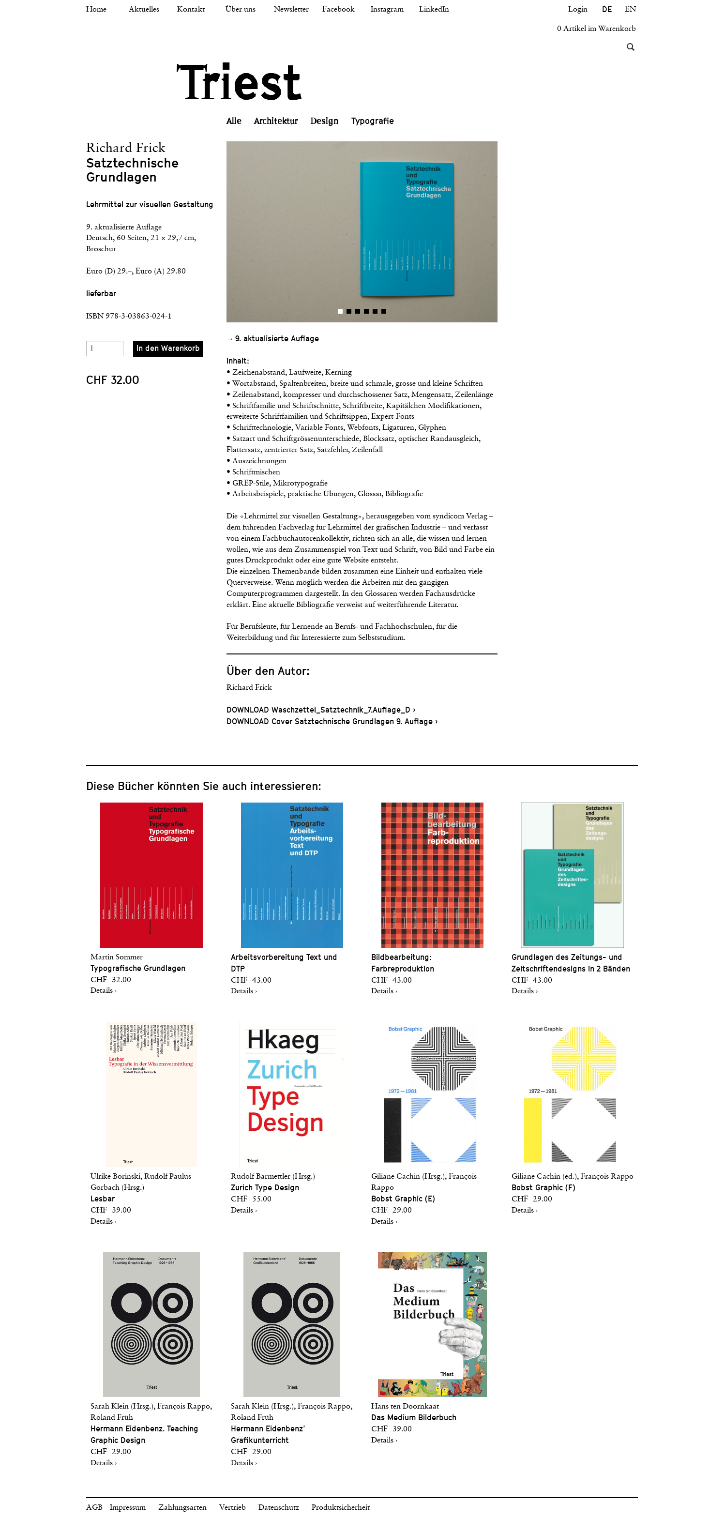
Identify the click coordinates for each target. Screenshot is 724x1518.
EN (630, 10)
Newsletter (291, 10)
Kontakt (191, 10)
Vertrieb (232, 1508)
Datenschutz (278, 1508)
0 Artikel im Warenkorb (596, 29)
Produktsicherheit (341, 1508)
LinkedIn (434, 10)
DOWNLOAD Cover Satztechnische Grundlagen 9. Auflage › (331, 721)
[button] (294, 231)
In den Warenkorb (168, 348)
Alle (233, 121)
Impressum (128, 1508)
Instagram (387, 10)
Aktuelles (144, 10)
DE (607, 9)
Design (325, 121)
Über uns (241, 10)
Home (96, 10)
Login (578, 10)
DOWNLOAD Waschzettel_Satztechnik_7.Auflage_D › (320, 709)
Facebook (338, 10)
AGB (94, 1508)
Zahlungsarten (182, 1508)
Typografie (372, 121)
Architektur (276, 121)
